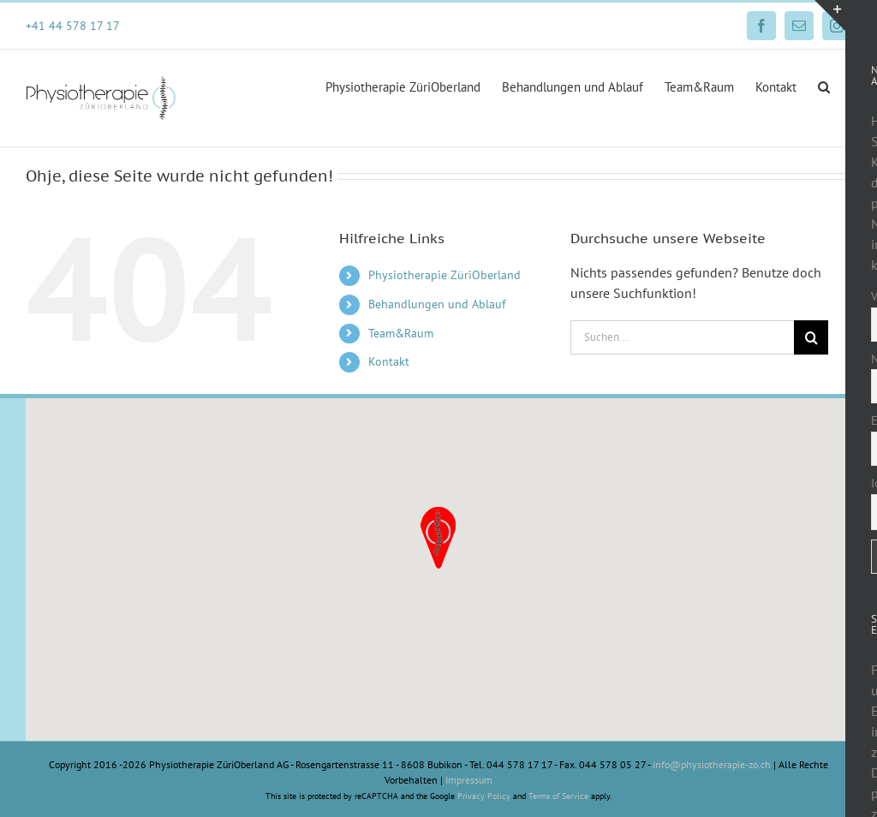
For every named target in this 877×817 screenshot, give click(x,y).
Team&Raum (400, 333)
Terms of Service (558, 796)
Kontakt (388, 361)
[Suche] (811, 337)
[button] (824, 86)
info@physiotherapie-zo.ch (712, 764)
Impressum (468, 779)
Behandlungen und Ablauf (436, 304)
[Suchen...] (682, 337)
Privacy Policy (483, 796)
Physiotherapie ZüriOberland (444, 275)
